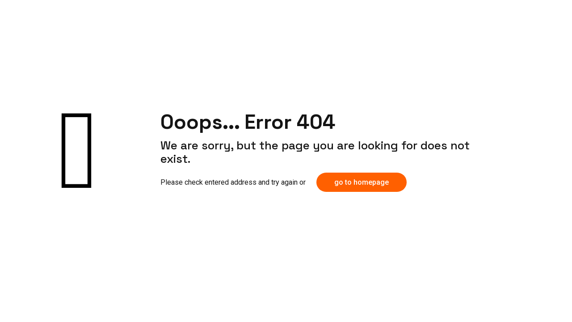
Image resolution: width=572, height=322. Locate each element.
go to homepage (361, 182)
